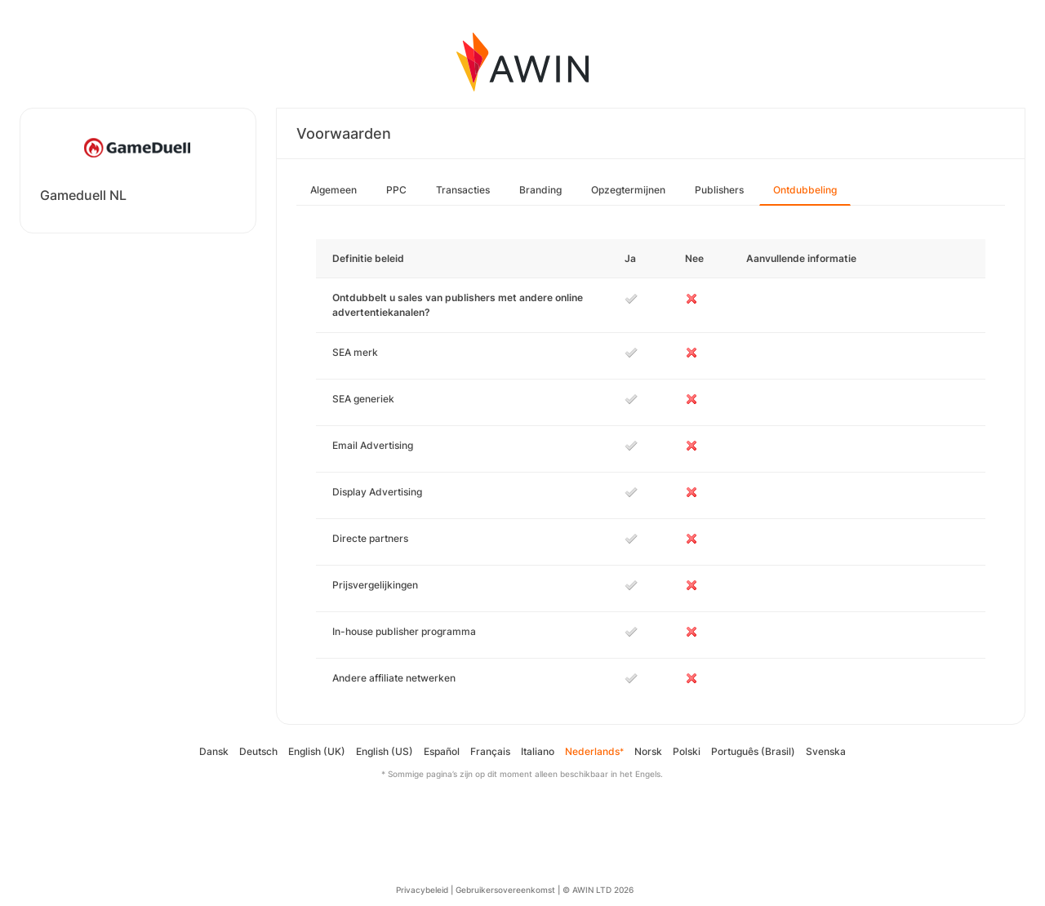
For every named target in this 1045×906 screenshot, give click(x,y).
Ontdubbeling (805, 190)
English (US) (384, 751)
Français (490, 751)
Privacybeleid (422, 890)
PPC (396, 190)
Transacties (463, 190)
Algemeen (333, 190)
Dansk (214, 751)
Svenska (826, 751)
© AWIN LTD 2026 (598, 890)
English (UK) (316, 751)
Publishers (719, 190)
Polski (686, 751)
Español (442, 751)
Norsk (648, 751)
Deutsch (258, 751)
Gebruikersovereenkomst (505, 890)
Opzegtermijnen (628, 190)
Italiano (537, 751)
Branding (540, 190)
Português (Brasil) (753, 751)
